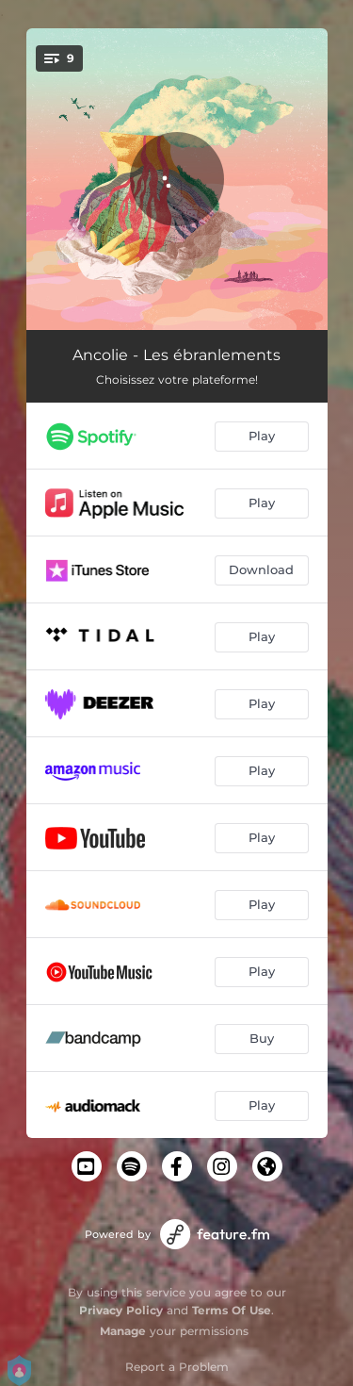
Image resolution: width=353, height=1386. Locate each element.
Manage (123, 1331)
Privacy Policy (121, 1310)
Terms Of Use (231, 1310)
